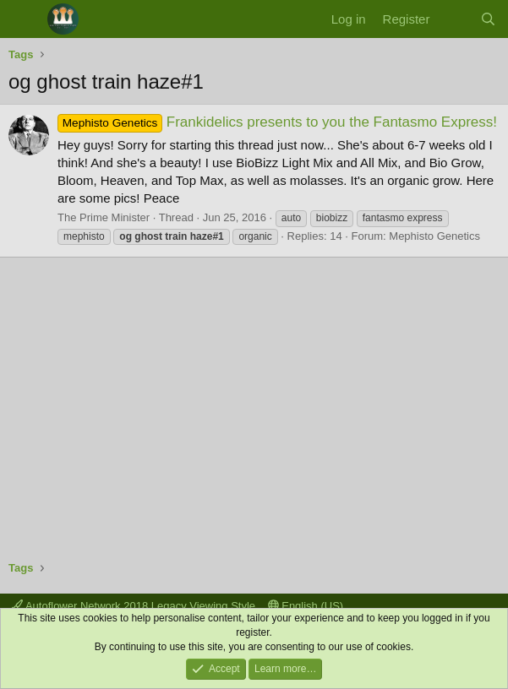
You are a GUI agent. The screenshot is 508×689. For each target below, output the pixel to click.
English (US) (306, 605)
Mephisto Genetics (434, 236)
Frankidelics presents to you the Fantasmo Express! (277, 122)
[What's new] (454, 19)
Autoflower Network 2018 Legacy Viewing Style (133, 605)
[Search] (488, 19)
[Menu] (23, 19)
